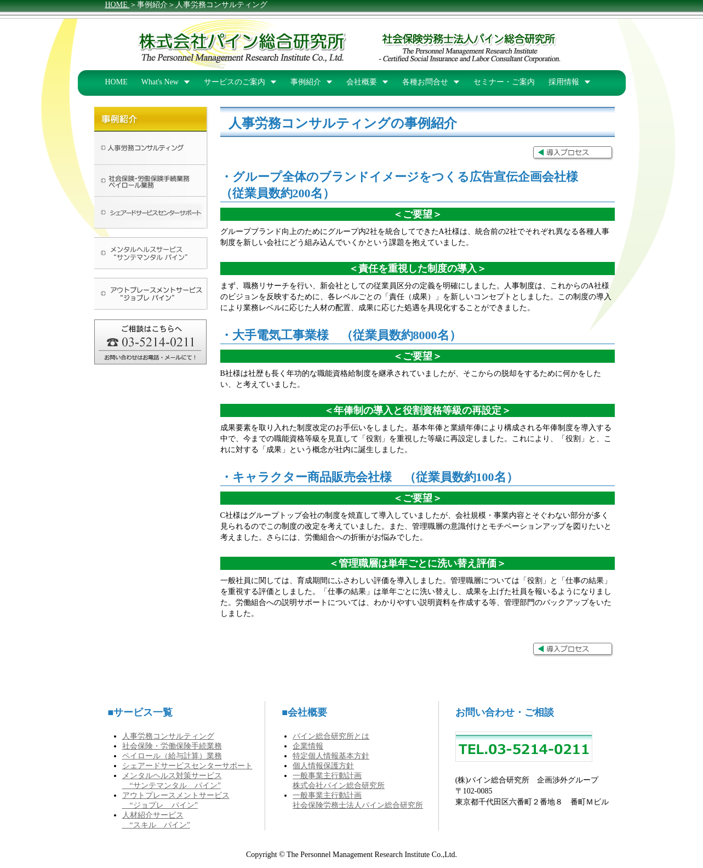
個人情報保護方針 (323, 766)
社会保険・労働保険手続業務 (172, 746)
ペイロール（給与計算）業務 (172, 756)
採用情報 (563, 82)
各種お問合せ (425, 82)
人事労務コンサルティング (168, 736)
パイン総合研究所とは (331, 736)
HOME (117, 5)
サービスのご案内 (234, 82)
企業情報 (308, 746)
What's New (160, 82)
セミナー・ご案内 (504, 82)
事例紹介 (305, 82)
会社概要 (361, 82)
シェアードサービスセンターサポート (187, 766)
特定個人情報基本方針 (331, 756)
